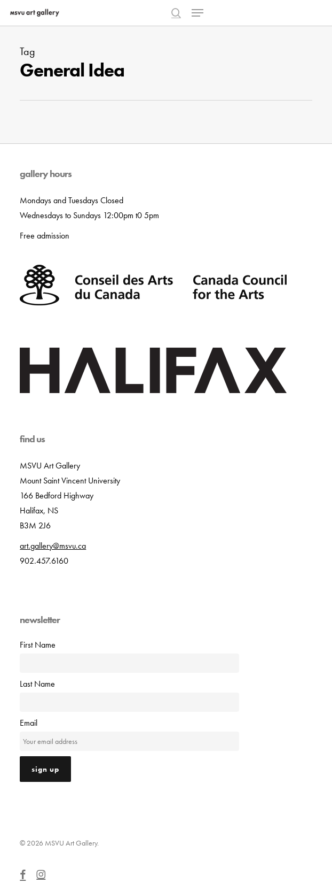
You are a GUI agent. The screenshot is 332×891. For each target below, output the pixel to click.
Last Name (37, 683)
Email (28, 722)
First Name (38, 644)
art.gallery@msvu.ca (53, 545)
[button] (197, 12)
